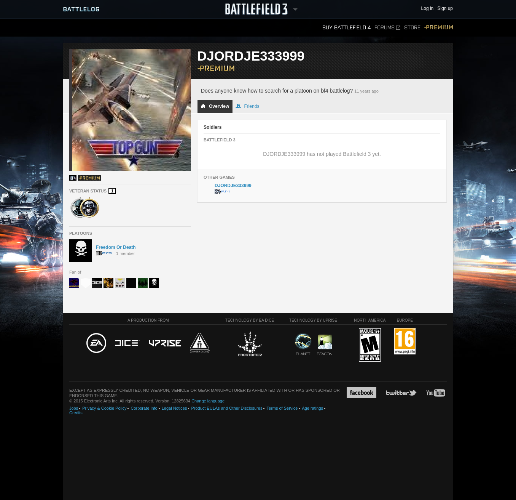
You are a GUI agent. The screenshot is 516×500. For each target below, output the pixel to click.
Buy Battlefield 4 (346, 27)
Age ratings (312, 408)
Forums (387, 27)
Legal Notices (174, 408)
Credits (76, 412)
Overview (215, 106)
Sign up (445, 8)
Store (412, 27)
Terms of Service (282, 408)
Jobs (73, 408)
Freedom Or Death (116, 247)
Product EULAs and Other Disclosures (226, 408)
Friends (247, 106)
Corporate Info (144, 408)
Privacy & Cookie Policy (104, 408)
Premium (438, 28)
